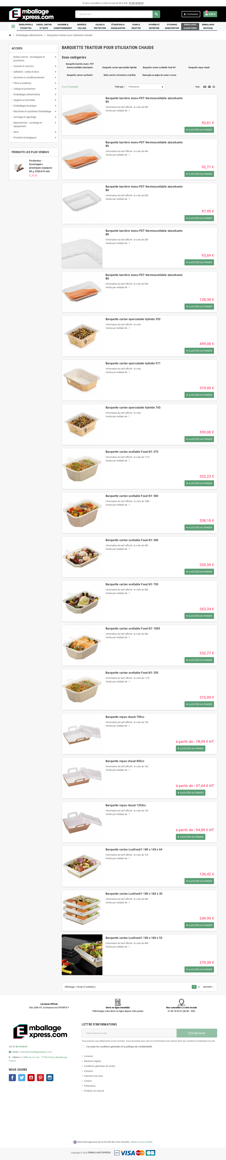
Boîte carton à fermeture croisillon (120, 75)
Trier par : (120, 86)
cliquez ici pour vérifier (141, 1142)
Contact (88, 1081)
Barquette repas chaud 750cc (125, 717)
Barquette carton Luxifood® (80, 75)
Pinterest (40, 1077)
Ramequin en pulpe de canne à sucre (159, 75)
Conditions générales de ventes (99, 1066)
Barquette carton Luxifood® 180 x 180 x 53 (134, 938)
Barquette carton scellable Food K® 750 (132, 584)
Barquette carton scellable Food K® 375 (132, 451)
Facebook (12, 1077)
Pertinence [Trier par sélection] (134, 86)
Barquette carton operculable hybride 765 (133, 407)
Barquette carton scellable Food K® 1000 (133, 628)
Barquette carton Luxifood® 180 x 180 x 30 (134, 893)
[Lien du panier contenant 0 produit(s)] (210, 14)
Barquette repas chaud (199, 67)
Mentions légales (92, 1061)
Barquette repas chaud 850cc (125, 761)
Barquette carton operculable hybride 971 (133, 363)
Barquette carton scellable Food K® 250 (132, 672)
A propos (88, 1071)
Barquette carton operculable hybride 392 (133, 319)
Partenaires (90, 1086)
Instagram (49, 1077)
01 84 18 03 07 (136, 3)
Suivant (208, 987)
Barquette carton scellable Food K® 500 (132, 496)
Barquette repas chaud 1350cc (126, 805)
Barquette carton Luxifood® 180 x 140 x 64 (134, 849)
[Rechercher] (117, 14)
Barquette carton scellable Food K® (159, 67)
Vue (197, 86)
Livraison (88, 1056)
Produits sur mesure (94, 1090)
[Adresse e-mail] (129, 1033)
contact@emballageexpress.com (35, 1052)
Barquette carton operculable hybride (119, 67)
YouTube (31, 1077)
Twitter (21, 1077)
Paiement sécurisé (93, 1076)
